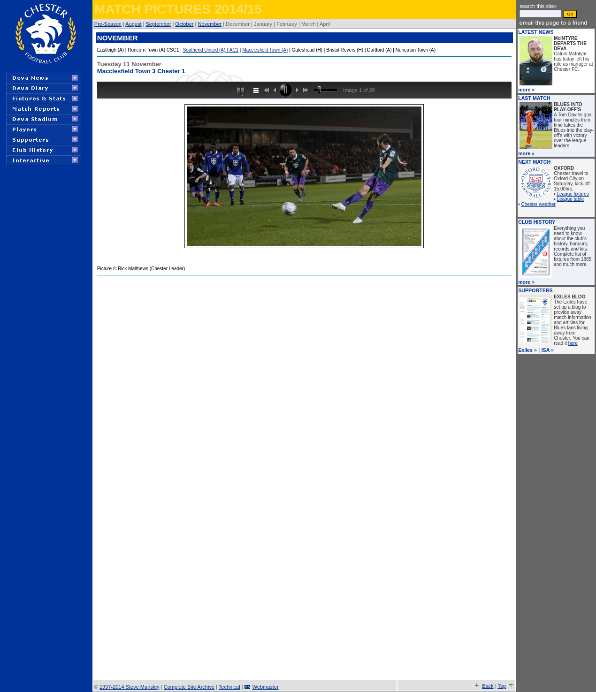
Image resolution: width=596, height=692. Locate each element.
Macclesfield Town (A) (265, 50)
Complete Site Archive (189, 687)
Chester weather (538, 204)
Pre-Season (108, 24)
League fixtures (572, 194)
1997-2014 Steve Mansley (129, 687)
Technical (229, 687)
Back (487, 686)
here (573, 343)
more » (526, 89)
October (184, 24)
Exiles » (527, 350)
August (133, 24)
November (210, 24)
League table (570, 199)
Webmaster (265, 687)
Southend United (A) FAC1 (210, 50)
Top (501, 686)
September (158, 24)
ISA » (548, 350)
